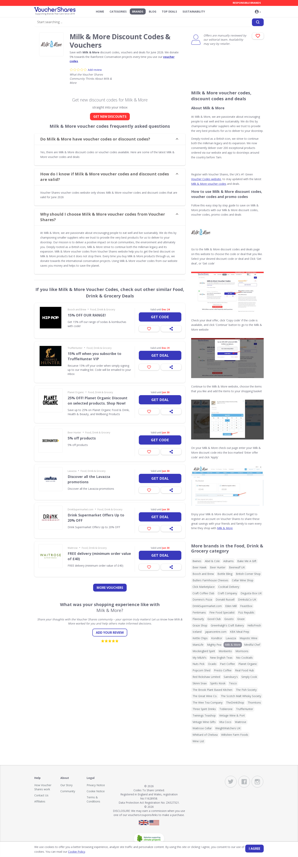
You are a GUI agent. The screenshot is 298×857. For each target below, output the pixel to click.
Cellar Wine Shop (242, 580)
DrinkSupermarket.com (80, 509)
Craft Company (227, 593)
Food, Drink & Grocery (102, 309)
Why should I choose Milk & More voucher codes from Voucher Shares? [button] (102, 217)
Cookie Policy (76, 851)
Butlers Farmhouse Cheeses (210, 580)
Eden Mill (231, 606)
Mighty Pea (214, 644)
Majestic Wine (248, 638)
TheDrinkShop (235, 702)
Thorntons (254, 702)
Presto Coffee (223, 670)
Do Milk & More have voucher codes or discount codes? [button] (95, 139)
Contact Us (41, 795)
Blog (152, 11)
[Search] (258, 22)
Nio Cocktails (244, 657)
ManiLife (198, 644)
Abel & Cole (212, 561)
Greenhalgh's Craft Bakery (227, 625)
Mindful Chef (252, 644)
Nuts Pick (198, 664)
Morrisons (241, 651)
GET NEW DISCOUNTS (109, 116)
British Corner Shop (248, 574)
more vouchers (110, 587)
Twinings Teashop (204, 715)
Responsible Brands (247, 3)
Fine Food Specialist (222, 612)
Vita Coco (225, 722)
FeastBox (246, 606)
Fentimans (199, 612)
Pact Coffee (227, 664)
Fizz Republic (246, 612)
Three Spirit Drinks (204, 709)
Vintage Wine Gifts (204, 722)
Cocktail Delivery (228, 587)
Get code (160, 317)
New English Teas (221, 657)
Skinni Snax (200, 683)
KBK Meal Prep (239, 632)
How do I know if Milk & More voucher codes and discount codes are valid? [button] (104, 176)
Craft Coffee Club (203, 593)
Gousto (229, 619)
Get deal (160, 355)
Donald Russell (225, 599)
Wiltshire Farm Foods (234, 735)
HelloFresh (254, 625)
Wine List (198, 741)
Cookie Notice (96, 791)
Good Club (214, 619)
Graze (241, 619)
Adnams (228, 561)
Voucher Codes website (206, 179)
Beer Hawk (199, 567)
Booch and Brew (77, 309)
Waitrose (73, 548)
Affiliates (39, 801)
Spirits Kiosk (217, 683)
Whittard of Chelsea (205, 735)
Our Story (66, 785)
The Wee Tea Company (208, 702)
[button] (257, 11)
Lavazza (72, 471)
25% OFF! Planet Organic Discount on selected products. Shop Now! (97, 401)
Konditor (216, 638)
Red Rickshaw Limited (206, 677)
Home (100, 11)
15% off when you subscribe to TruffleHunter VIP (94, 356)
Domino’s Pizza (202, 599)
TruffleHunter (75, 348)
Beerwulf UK (237, 567)
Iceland (197, 632)
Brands (137, 11)
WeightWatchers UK (228, 728)
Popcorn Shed (201, 670)
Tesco (233, 683)
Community (67, 791)
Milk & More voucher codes (208, 184)
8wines (197, 561)
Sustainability (194, 11)
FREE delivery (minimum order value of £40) (99, 556)
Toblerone (226, 709)
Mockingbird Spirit (204, 651)
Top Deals (169, 11)
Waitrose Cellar (202, 728)
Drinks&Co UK (247, 599)
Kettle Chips (200, 638)
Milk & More (225, 528)
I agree (254, 848)
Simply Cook (249, 677)
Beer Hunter (74, 432)
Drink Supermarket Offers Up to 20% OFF (96, 518)
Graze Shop (200, 625)
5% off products (82, 438)
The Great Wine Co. (205, 696)
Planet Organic (76, 392)
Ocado (212, 664)
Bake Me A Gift (246, 561)
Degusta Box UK (251, 593)
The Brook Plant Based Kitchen (212, 690)
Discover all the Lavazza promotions (89, 479)
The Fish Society (246, 690)
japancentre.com (215, 632)
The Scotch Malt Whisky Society (241, 696)
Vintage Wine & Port (232, 715)
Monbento (225, 651)
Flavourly (198, 619)
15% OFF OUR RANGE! (87, 315)
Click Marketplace (204, 587)
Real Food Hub (244, 670)
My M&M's (199, 657)
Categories (118, 11)
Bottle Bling (224, 574)
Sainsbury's (231, 677)
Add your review (110, 632)
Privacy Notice (96, 785)
